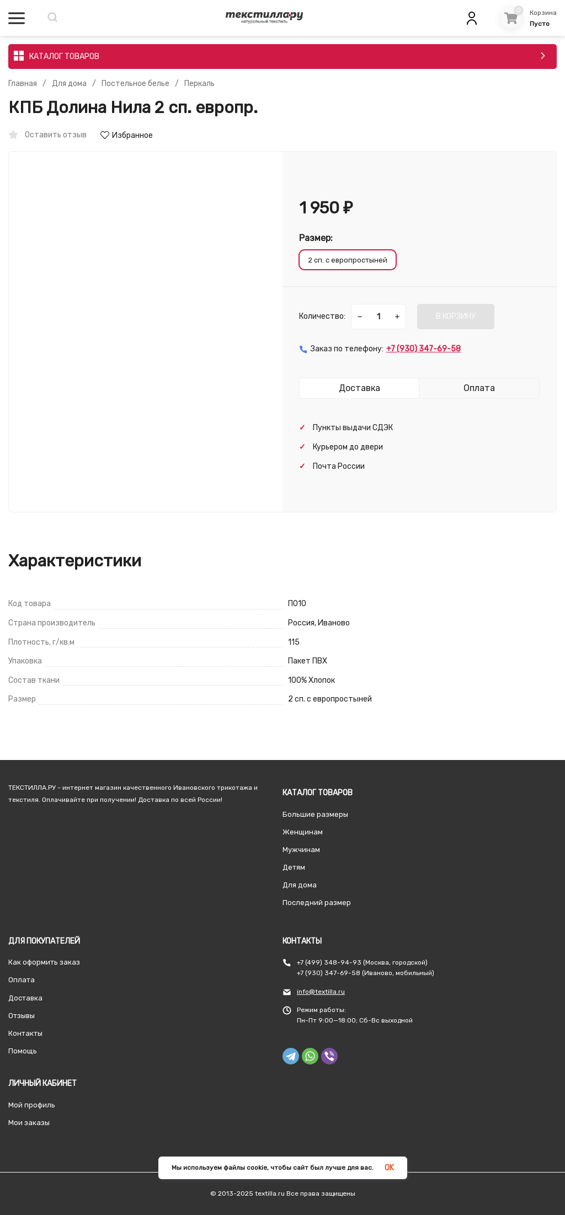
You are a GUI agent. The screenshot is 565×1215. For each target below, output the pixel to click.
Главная (22, 84)
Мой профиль (31, 1105)
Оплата (21, 980)
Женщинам (302, 832)
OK (389, 1168)
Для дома (69, 84)
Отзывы (21, 1015)
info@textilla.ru (321, 991)
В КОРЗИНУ (456, 316)
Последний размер (316, 902)
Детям (293, 867)
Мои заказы (29, 1122)
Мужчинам (301, 849)
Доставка (25, 998)
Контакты (25, 1033)
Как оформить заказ (44, 962)
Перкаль (199, 84)
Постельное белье (135, 84)
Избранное (126, 135)
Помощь (22, 1051)
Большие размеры (315, 814)
